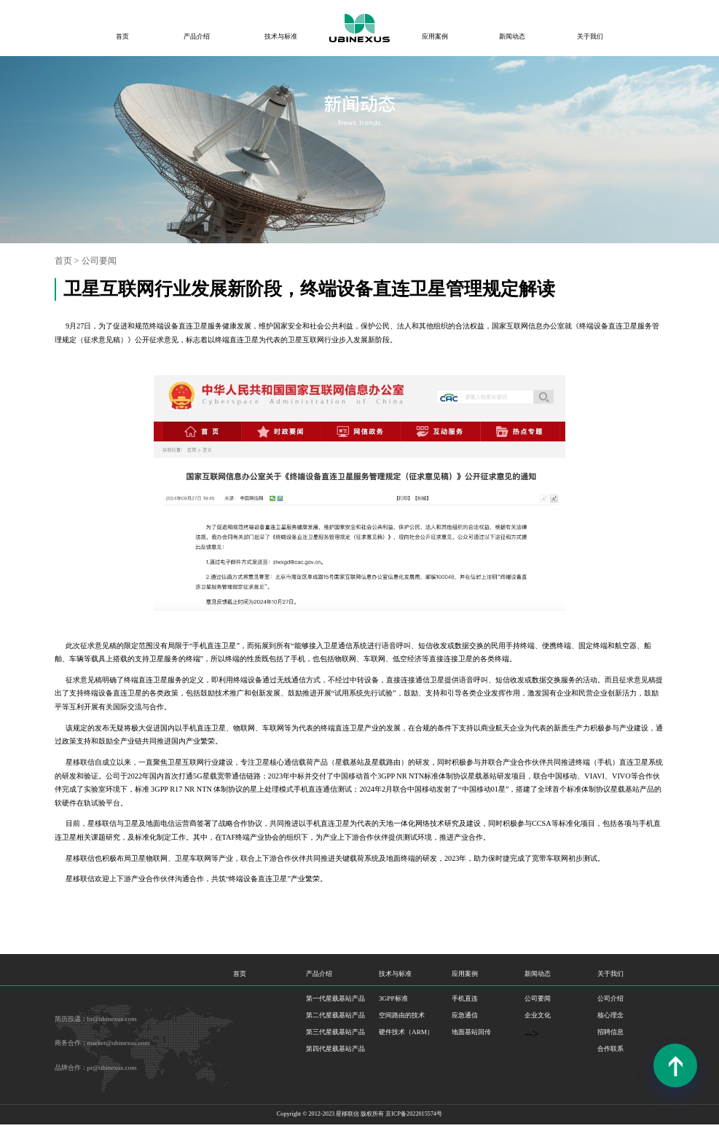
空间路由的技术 (402, 1015)
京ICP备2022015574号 (413, 1114)
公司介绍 (610, 998)
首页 (122, 36)
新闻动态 (512, 36)
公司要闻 (99, 261)
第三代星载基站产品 (335, 1032)
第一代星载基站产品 (335, 998)
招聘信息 (610, 1032)
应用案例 (435, 36)
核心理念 (610, 1015)
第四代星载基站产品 (335, 1048)
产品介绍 (197, 36)
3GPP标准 (393, 998)
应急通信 (465, 1015)
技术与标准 (280, 36)
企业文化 (537, 1015)
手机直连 (465, 998)
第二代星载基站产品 (335, 1015)
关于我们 (590, 36)
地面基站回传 (471, 1032)
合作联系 (610, 1048)
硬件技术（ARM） (406, 1032)
